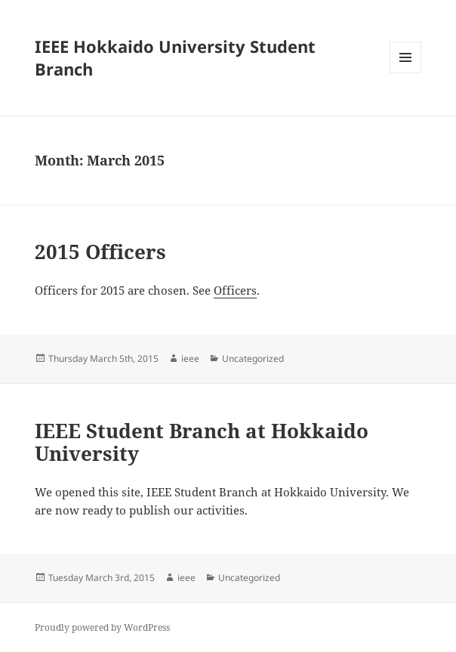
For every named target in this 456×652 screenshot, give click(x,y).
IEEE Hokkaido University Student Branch (175, 57)
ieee (190, 358)
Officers (235, 290)
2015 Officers (100, 251)
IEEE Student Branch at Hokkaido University (201, 442)
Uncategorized (253, 358)
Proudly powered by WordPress (102, 627)
